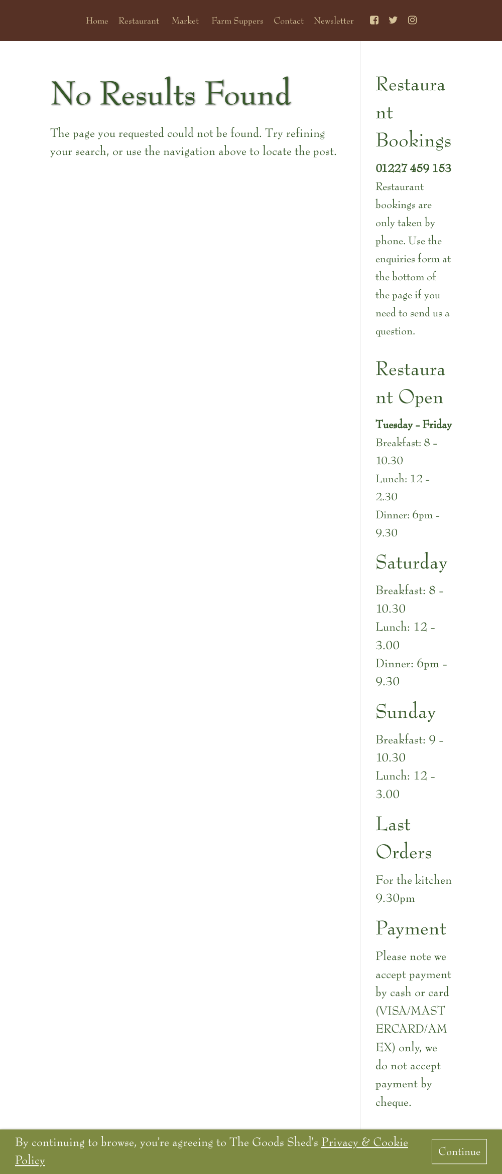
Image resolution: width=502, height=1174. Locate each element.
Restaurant (138, 20)
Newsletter (334, 20)
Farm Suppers (237, 20)
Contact (289, 20)
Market (185, 20)
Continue (459, 1151)
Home (97, 20)
